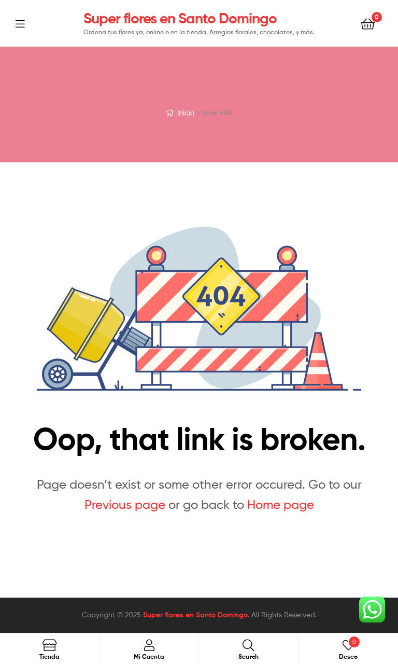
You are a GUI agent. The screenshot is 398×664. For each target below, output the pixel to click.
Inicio (185, 112)
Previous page (124, 504)
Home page (280, 504)
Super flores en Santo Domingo (180, 18)
